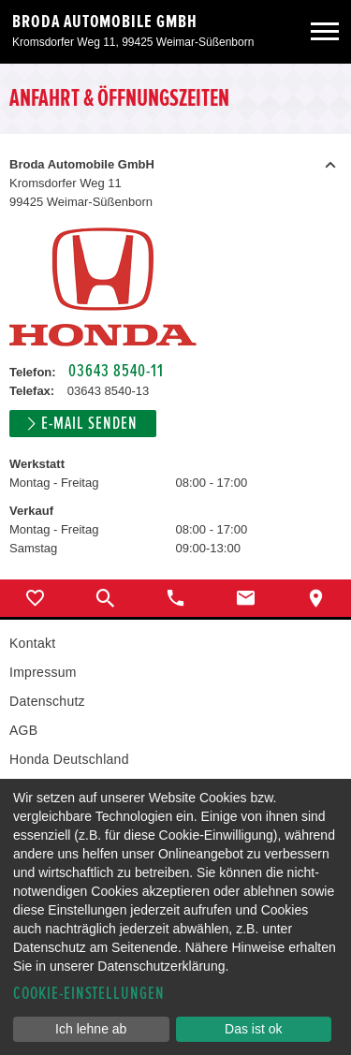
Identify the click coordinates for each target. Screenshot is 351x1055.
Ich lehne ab (90, 1028)
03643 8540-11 (115, 371)
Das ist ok (253, 1028)
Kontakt (32, 643)
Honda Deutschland (69, 759)
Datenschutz (47, 701)
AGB (23, 730)
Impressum (43, 672)
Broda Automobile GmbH (104, 21)
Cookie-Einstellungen (89, 994)
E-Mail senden (89, 423)
